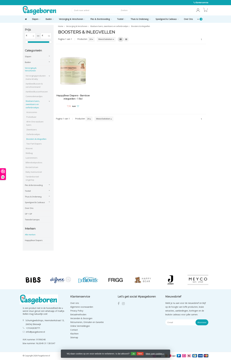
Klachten (74, 333)
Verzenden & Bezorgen (81, 318)
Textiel (121, 19)
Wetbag (29, 153)
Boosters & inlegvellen (36, 139)
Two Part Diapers (34, 143)
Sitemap (74, 337)
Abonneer (201, 322)
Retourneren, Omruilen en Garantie (87, 322)
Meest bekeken (106, 39)
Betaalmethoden (78, 314)
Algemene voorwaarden (81, 306)
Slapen (36, 19)
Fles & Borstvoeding (101, 19)
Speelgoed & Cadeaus (167, 19)
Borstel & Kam (32, 167)
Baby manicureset (34, 172)
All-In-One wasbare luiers (34, 123)
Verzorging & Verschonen (72, 19)
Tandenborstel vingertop (32, 178)
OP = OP (28, 213)
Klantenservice (201, 2)
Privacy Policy (76, 310)
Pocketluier (31, 117)
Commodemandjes (34, 96)
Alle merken (30, 234)
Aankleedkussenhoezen (36, 91)
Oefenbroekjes (33, 134)
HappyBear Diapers (34, 240)
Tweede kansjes (32, 219)
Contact (74, 329)
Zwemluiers (31, 129)
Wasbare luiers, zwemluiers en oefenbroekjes (33, 104)
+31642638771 (33, 328)
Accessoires (31, 112)
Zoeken (124, 10)
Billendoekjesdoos (34, 162)
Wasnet (29, 148)
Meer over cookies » (155, 353)
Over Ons (188, 19)
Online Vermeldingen (80, 326)
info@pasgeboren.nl (35, 331)
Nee (140, 353)
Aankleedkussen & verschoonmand (34, 85)
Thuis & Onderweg (140, 19)
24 (91, 39)
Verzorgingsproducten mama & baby (36, 77)
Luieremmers (31, 157)
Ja (133, 353)
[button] (198, 10)
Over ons (74, 303)
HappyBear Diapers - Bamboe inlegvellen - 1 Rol (73, 97)
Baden (50, 19)
